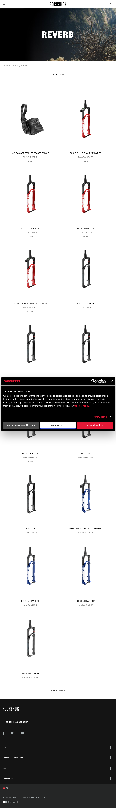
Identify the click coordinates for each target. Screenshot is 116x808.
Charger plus (58, 690)
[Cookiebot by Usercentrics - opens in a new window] (93, 381)
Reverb (24, 66)
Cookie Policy (81, 406)
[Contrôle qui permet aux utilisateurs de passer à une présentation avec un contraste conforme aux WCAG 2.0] (10, 802)
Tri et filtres (58, 75)
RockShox (6, 66)
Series (15, 66)
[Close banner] (112, 381)
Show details (100, 417)
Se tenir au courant (17, 722)
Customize (58, 425)
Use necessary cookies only (21, 425)
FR (5, 788)
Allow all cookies (94, 425)
